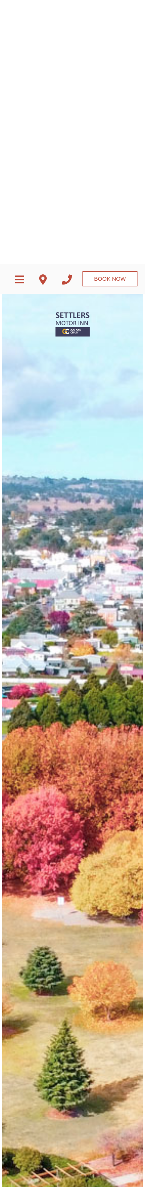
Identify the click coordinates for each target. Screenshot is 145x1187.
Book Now (110, 7)
